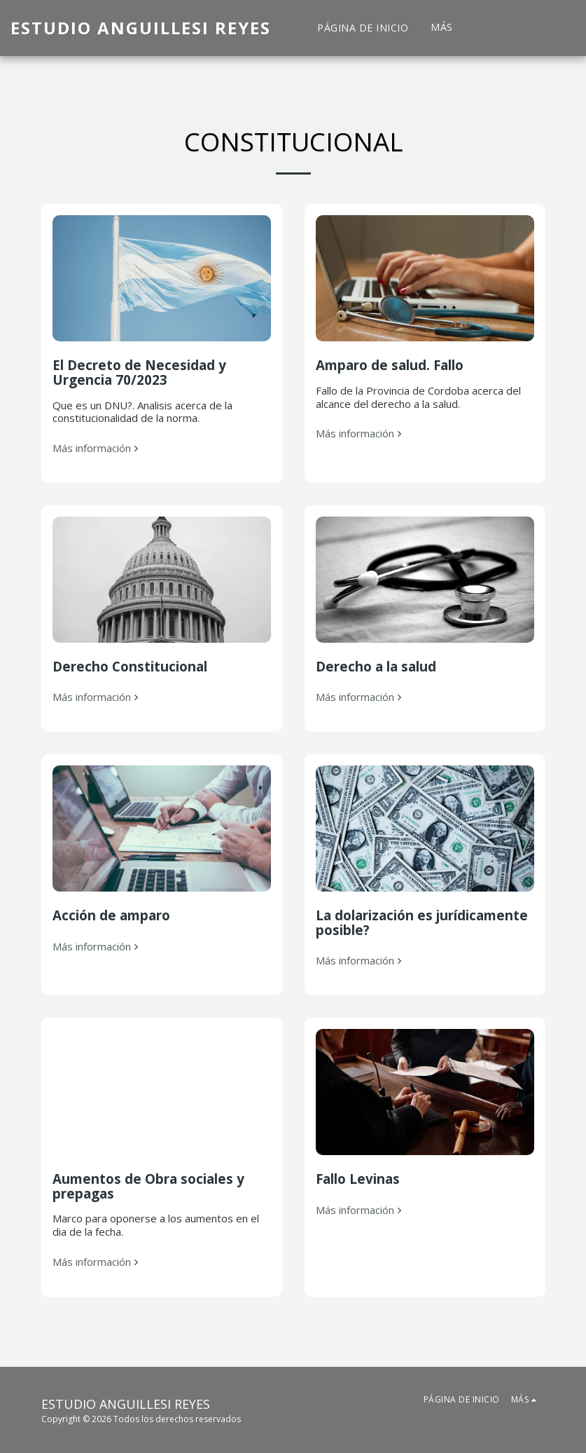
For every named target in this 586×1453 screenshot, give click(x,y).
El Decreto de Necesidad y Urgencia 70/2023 (139, 372)
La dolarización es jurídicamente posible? (422, 922)
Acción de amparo (111, 915)
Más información (97, 448)
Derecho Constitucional (130, 666)
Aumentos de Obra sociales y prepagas (148, 1186)
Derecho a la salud (376, 666)
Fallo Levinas (358, 1178)
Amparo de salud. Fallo (389, 365)
